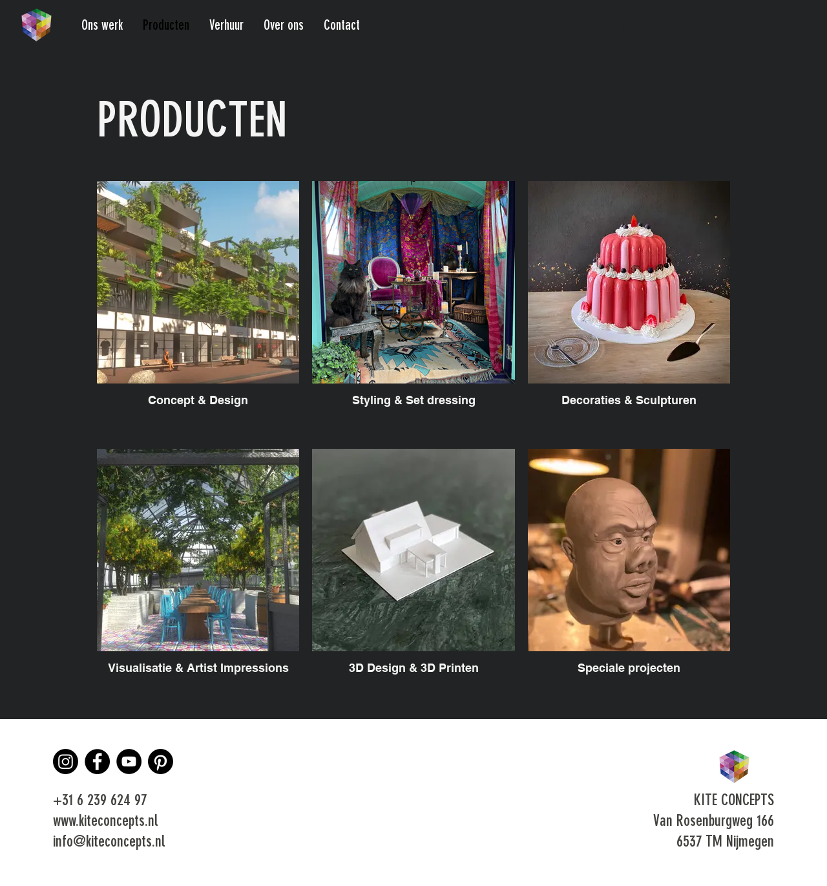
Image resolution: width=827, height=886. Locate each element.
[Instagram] (65, 761)
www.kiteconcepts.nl (105, 822)
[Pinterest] (160, 761)
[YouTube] (128, 761)
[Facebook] (97, 761)
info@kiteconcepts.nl (109, 842)
